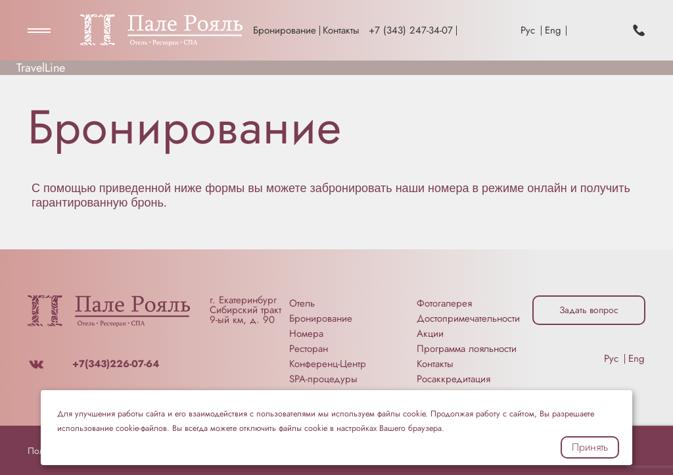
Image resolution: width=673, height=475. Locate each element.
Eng (553, 30)
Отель (302, 303)
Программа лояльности (467, 348)
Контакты (341, 30)
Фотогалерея (444, 303)
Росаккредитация (453, 379)
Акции (430, 333)
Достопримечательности (468, 318)
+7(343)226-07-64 (115, 364)
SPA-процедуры (323, 379)
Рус (528, 30)
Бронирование (284, 30)
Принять (590, 447)
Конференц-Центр (327, 364)
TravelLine (40, 67)
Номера (306, 333)
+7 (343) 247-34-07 (411, 30)
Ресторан (308, 348)
